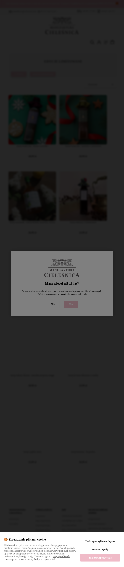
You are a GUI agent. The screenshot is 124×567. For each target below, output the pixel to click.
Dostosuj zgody (100, 549)
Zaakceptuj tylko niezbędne (100, 541)
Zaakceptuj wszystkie (100, 557)
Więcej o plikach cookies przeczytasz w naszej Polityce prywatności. (37, 558)
